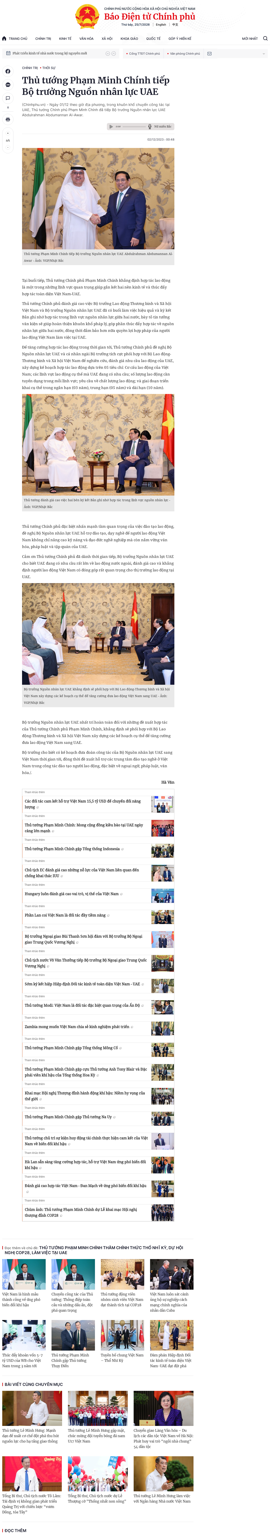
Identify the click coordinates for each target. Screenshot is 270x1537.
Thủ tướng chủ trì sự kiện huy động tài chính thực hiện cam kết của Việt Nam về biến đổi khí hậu (86, 1141)
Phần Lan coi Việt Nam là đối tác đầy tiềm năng (67, 915)
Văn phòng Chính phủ (183, 53)
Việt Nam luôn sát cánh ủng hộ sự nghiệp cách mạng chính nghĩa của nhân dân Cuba (169, 1302)
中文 (175, 24)
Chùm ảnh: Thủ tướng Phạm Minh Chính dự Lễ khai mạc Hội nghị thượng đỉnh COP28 (81, 1212)
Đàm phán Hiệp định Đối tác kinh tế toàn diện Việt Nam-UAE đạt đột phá (170, 1360)
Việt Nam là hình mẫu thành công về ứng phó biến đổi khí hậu (21, 1299)
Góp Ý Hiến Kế (180, 38)
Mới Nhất (250, 38)
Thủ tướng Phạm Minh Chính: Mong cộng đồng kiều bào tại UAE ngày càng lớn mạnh (84, 828)
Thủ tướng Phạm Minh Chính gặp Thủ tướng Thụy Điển (70, 1360)
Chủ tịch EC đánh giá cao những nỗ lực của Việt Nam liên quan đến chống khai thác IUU (82, 873)
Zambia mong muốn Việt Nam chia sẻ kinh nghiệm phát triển (79, 1026)
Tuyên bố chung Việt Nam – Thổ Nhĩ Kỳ (122, 1358)
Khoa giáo (129, 38)
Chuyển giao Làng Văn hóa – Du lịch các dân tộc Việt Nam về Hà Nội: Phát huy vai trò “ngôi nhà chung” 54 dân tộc (164, 1438)
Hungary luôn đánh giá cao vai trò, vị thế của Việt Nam (73, 893)
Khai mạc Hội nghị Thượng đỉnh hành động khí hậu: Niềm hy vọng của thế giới (85, 1096)
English (161, 24)
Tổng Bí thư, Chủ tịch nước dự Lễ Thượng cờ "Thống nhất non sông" (97, 1498)
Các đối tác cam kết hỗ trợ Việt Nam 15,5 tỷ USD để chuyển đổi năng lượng (83, 804)
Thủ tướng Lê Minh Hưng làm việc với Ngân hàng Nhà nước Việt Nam (162, 1498)
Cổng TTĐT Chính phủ (143, 53)
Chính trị (43, 38)
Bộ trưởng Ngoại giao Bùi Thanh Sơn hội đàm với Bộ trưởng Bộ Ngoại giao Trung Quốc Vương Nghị (83, 939)
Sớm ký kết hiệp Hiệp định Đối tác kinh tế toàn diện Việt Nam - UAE (84, 984)
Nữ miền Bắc (162, 126)
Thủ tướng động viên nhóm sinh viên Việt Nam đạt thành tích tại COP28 (122, 1299)
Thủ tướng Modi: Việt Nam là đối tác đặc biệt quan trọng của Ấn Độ (84, 1005)
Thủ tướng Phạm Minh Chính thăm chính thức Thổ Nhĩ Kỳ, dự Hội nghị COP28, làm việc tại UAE (94, 1250)
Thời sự (49, 68)
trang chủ (14, 38)
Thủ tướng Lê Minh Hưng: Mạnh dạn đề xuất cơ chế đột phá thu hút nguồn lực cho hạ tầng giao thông (30, 1435)
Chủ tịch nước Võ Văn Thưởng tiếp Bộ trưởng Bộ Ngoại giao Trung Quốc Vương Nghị (86, 963)
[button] (108, 53)
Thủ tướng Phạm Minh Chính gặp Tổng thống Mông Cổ (73, 1047)
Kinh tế (65, 38)
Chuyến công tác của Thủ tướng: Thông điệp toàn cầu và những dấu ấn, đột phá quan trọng (72, 1302)
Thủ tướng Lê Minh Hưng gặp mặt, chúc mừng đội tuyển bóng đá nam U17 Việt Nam (96, 1435)
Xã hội (107, 38)
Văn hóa (86, 38)
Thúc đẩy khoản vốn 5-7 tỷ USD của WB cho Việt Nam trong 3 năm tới (22, 1360)
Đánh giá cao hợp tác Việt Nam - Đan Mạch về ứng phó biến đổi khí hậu (85, 1188)
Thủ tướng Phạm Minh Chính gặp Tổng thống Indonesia (74, 848)
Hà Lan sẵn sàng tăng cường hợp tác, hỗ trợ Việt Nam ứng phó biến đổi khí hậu (85, 1164)
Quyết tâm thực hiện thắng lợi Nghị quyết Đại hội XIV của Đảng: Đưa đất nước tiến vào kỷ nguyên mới (57, 53)
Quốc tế (153, 38)
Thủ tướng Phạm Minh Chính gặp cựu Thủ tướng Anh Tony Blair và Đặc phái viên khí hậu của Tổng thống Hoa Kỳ (86, 1072)
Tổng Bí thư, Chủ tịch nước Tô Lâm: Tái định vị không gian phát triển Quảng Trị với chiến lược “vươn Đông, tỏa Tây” (31, 1504)
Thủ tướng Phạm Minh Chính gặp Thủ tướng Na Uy (70, 1116)
